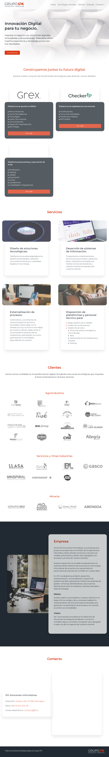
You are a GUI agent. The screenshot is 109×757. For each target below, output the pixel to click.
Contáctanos (12, 53)
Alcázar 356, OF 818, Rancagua (22, 701)
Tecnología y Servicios (66, 5)
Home (53, 5)
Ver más (29, 141)
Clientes (81, 5)
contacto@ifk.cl (23, 710)
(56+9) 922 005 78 (11, 706)
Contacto (99, 5)
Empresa (90, 5)
